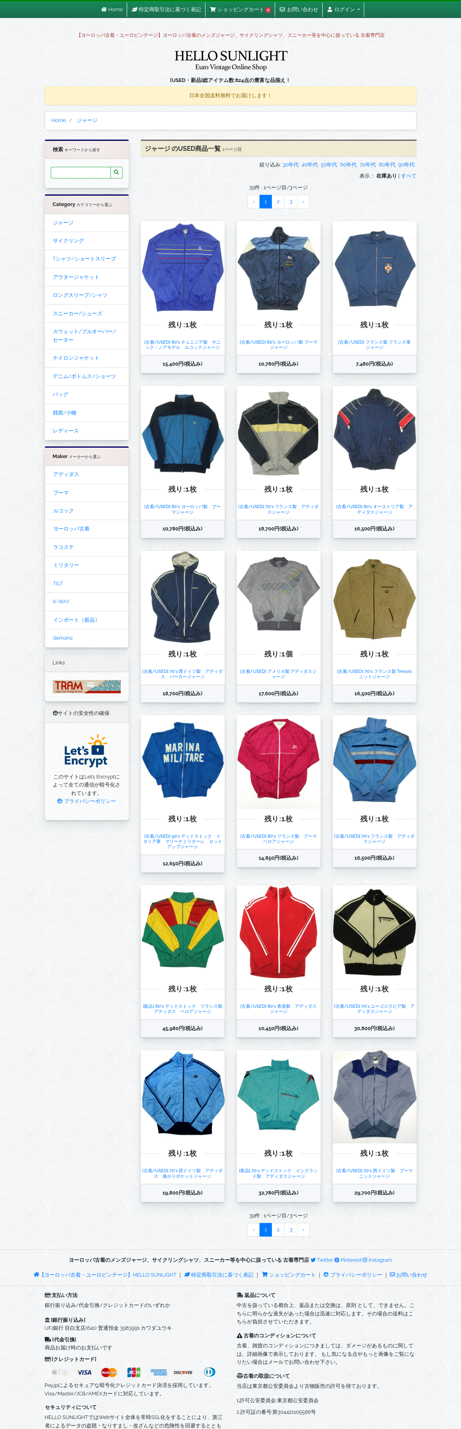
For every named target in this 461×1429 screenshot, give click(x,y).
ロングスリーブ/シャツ (80, 295)
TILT (58, 583)
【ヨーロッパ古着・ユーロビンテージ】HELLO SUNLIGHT (105, 1275)
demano (63, 638)
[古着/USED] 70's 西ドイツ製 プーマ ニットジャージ (376, 1173)
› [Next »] (303, 201)
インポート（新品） (76, 620)
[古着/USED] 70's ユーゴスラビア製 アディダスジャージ (374, 1008)
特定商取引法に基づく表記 (218, 1275)
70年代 (368, 165)
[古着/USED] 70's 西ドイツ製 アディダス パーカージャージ (182, 673)
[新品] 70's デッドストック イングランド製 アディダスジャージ (278, 1173)
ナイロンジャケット (76, 358)
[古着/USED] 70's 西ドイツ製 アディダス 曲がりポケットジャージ (182, 1173)
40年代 (310, 165)
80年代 (387, 165)
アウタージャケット (76, 277)
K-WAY (61, 601)
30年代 (291, 165)
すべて (409, 176)
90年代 (406, 165)
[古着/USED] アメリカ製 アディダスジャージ (278, 673)
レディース (66, 431)
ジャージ (63, 223)
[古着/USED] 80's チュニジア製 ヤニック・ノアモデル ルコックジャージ (182, 344)
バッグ (60, 394)
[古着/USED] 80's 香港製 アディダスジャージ (278, 1008)
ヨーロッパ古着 (71, 529)
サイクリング (68, 241)
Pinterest (347, 1260)
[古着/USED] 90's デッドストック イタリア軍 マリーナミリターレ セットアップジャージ (182, 841)
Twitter (322, 1260)
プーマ (61, 493)
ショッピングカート (289, 1275)
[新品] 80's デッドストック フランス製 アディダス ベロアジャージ (184, 1008)
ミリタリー (66, 565)
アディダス (66, 474)
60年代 (348, 165)
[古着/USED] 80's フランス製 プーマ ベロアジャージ (280, 838)
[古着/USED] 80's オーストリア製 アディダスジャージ (374, 509)
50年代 (329, 165)
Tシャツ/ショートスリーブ (84, 259)
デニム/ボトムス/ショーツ (84, 376)
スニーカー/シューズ (78, 313)
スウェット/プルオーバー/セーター (84, 335)
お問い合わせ (408, 1275)
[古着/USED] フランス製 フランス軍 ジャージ (376, 344)
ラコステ (63, 547)
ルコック (63, 511)
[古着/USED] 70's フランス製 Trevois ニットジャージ (376, 673)
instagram (377, 1260)
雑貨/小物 (65, 413)
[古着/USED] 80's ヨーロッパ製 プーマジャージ (278, 344)
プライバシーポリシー (86, 801)
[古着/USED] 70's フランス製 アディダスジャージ (278, 509)
